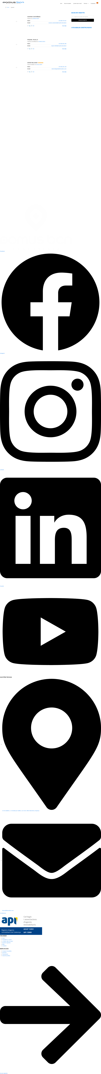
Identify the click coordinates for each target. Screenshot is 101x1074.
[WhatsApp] (34, 25)
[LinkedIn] (30, 25)
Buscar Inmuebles (67, 3)
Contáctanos (93, 3)
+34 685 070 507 (62, 20)
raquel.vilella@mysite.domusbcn (58, 45)
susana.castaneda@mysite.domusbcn (57, 22)
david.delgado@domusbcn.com (59, 68)
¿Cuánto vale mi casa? (77, 3)
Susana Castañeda (34, 16)
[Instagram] (32, 25)
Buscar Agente (83, 20)
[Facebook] (28, 25)
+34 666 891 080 (62, 43)
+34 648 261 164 (62, 66)
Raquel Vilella (32, 39)
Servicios (85, 3)
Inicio (61, 3)
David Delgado (32, 62)
